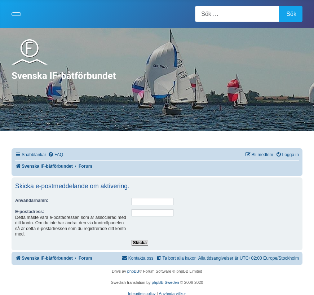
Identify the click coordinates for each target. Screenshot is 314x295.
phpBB (133, 271)
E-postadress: (29, 211)
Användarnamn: (31, 200)
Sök (291, 14)
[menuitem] (55, 155)
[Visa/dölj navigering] (16, 14)
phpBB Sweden (165, 282)
